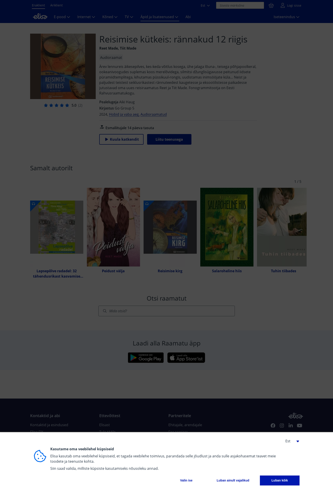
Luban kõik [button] (279, 480)
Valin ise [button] (186, 480)
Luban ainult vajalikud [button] (233, 480)
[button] (291, 441)
